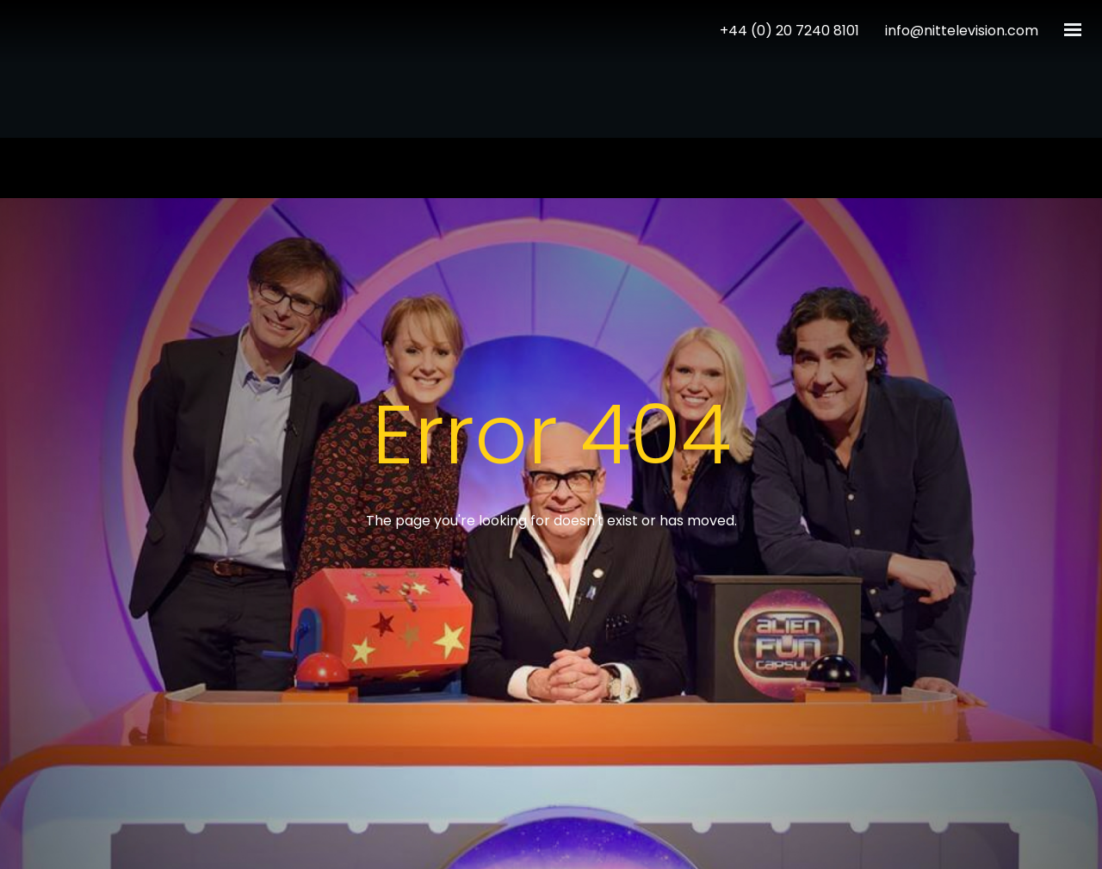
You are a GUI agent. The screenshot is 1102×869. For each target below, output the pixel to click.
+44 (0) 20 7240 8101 (789, 30)
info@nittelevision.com (961, 30)
